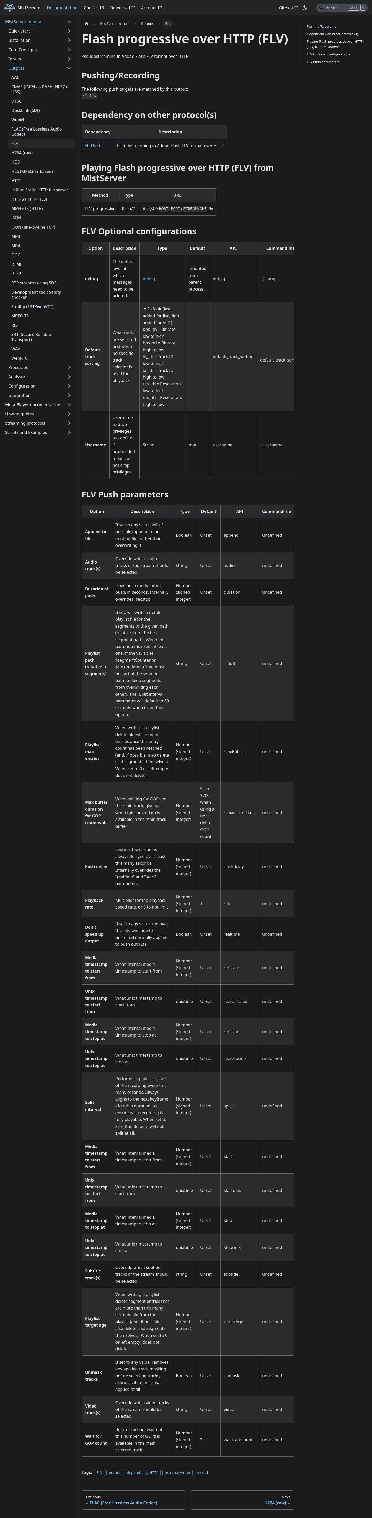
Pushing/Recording (322, 26)
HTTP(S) (92, 145)
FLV (99, 1472)
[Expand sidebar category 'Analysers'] (69, 377)
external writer (177, 1472)
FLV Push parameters (323, 62)
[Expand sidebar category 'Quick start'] (69, 31)
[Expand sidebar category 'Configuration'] (69, 386)
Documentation (62, 8)
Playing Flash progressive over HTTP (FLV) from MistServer (335, 44)
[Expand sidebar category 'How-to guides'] (69, 414)
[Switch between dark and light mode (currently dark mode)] (305, 8)
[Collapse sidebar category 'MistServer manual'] (69, 22)
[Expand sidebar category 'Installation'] (69, 40)
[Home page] (86, 24)
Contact (94, 8)
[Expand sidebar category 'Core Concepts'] (69, 49)
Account (151, 8)
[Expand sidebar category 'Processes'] (69, 367)
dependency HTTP (142, 1472)
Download (122, 8)
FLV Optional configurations (328, 54)
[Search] (342, 8)
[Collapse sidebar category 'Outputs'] (69, 68)
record (202, 1472)
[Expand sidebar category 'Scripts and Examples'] (69, 432)
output (115, 1472)
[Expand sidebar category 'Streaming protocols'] (69, 423)
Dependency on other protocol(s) (332, 33)
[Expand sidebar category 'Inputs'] (69, 59)
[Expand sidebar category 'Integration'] (69, 395)
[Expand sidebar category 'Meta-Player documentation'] (69, 404)
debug (149, 279)
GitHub (288, 8)
